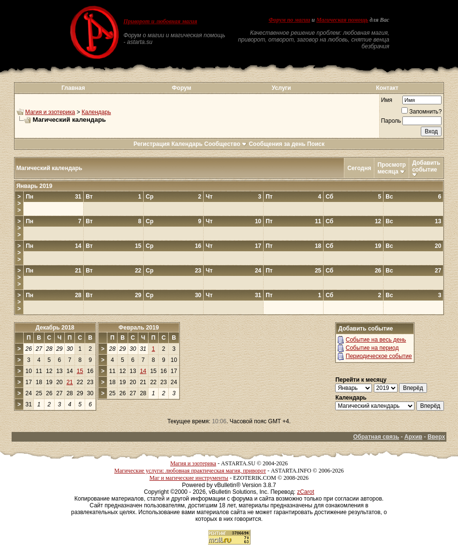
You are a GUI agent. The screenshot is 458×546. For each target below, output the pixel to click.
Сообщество (225, 144)
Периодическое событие (379, 356)
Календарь (96, 112)
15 (80, 371)
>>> (19, 203)
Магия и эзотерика (50, 112)
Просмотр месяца (391, 168)
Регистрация (151, 144)
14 (143, 371)
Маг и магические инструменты (188, 477)
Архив (413, 436)
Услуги (281, 88)
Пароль (391, 120)
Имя (386, 100)
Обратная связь (376, 436)
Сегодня (359, 168)
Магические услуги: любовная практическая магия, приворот (190, 470)
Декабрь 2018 (55, 327)
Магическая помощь (342, 19)
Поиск (316, 144)
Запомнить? (421, 111)
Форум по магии (289, 19)
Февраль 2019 (138, 327)
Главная (73, 88)
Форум (181, 88)
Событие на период (372, 348)
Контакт (387, 88)
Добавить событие (426, 166)
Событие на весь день (376, 339)
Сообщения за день (277, 144)
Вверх (436, 436)
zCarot (305, 492)
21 (69, 382)
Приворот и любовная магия (160, 21)
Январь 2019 (34, 186)
